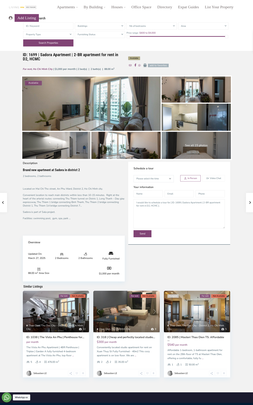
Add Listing (26, 18)
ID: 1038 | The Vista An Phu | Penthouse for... (55, 337)
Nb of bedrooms (137, 26)
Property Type (33, 34)
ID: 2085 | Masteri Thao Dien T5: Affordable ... (195, 338)
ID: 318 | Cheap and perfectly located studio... (126, 337)
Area (183, 26)
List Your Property (219, 7)
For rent (27, 69)
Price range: (132, 32)
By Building (93, 7)
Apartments (66, 7)
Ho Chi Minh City (43, 69)
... (73, 355)
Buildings (82, 26)
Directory (164, 7)
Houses (117, 7)
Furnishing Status (86, 34)
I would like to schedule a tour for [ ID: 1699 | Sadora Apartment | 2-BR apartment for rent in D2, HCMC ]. (179, 214)
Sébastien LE (40, 373)
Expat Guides (188, 7)
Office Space (141, 7)
